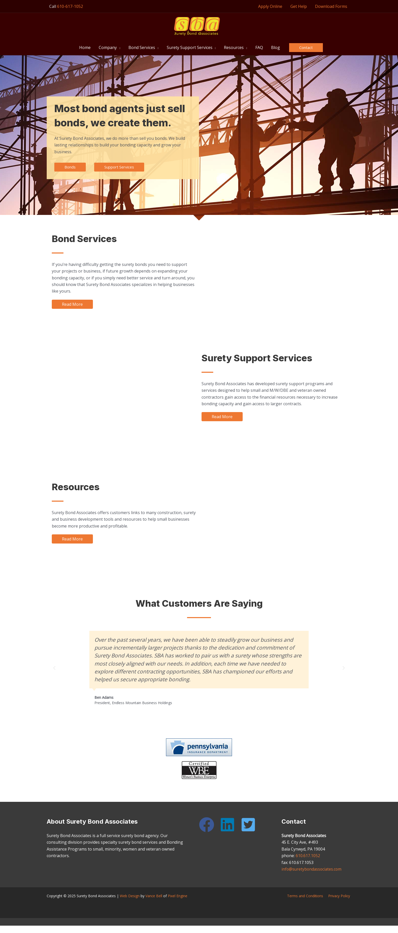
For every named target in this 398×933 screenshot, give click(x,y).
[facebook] (209, 824)
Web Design (130, 895)
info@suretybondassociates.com (312, 869)
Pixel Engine (178, 895)
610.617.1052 (308, 855)
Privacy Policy (340, 895)
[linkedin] (230, 824)
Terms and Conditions (307, 895)
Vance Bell (153, 895)
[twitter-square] (250, 824)
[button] (118, 47)
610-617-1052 (70, 6)
